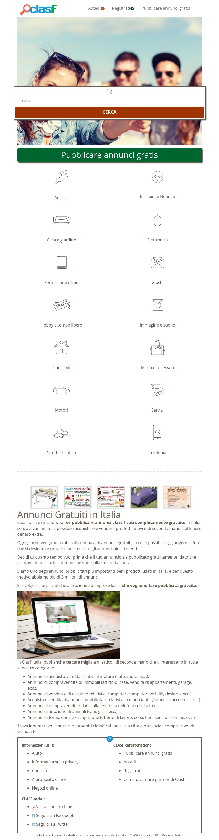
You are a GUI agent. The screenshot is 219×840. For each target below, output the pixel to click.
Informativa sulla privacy (55, 762)
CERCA (109, 112)
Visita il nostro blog (52, 807)
